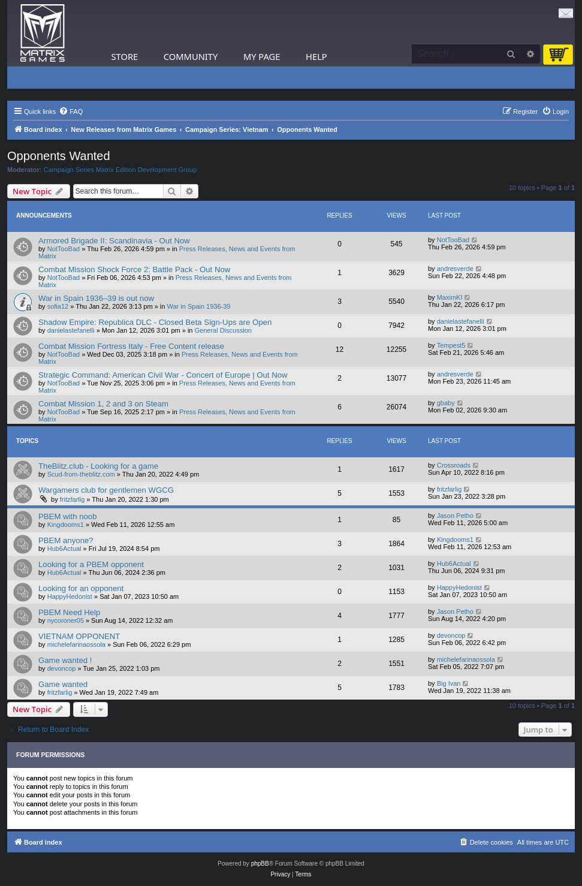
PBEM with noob (67, 516)
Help (316, 56)
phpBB (260, 863)
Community (191, 56)
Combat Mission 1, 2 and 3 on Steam (103, 403)
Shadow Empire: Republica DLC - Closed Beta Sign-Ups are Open (155, 322)
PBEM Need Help (69, 612)
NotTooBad (63, 248)
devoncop (451, 635)
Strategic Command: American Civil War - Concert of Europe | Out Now (163, 374)
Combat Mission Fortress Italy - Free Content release (131, 346)
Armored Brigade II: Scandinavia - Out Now (114, 240)
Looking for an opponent (80, 588)
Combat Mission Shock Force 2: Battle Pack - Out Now (134, 269)
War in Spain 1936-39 (199, 306)
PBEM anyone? (66, 540)
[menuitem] (71, 111)
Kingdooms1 (65, 524)
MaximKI (450, 297)
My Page (262, 56)
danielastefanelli (71, 330)
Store (124, 56)
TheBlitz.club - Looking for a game (98, 466)
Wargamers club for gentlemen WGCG (106, 490)
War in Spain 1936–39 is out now (96, 298)
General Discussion (223, 330)
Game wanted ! (65, 660)
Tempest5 (451, 345)
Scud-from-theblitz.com (81, 474)
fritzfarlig (72, 499)
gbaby (446, 402)
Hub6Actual (64, 548)
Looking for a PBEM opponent (91, 564)
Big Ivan (449, 683)
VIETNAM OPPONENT (79, 636)
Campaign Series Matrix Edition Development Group (120, 169)
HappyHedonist (69, 596)
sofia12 (57, 306)
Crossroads (454, 465)
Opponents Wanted (58, 155)
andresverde (455, 268)
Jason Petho (455, 515)
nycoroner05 (65, 620)
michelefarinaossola (76, 644)
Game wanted (63, 684)
